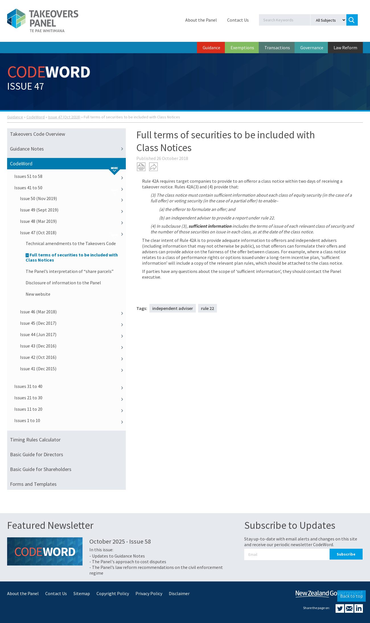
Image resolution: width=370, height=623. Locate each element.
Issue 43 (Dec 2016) (73, 346)
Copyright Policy (112, 593)
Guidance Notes (68, 149)
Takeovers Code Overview (37, 134)
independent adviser (172, 308)
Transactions (277, 47)
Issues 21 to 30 (70, 398)
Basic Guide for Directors (36, 454)
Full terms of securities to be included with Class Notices (72, 257)
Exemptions (242, 47)
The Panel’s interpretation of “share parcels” (70, 271)
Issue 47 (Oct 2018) (64, 117)
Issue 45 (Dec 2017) (73, 323)
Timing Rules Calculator (35, 439)
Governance (311, 47)
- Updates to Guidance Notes (117, 556)
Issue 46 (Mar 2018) (73, 312)
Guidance (211, 47)
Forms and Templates (33, 484)
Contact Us (238, 20)
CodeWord (35, 117)
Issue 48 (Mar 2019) (73, 221)
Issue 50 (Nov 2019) (73, 198)
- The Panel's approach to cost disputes (127, 561)
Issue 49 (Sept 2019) (73, 210)
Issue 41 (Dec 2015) (73, 369)
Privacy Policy (148, 593)
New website (38, 294)
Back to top (351, 596)
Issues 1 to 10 (70, 420)
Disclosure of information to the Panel (63, 282)
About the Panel (201, 20)
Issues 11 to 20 (70, 409)
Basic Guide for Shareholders (40, 469)
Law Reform (345, 47)
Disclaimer (179, 593)
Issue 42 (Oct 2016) (73, 357)
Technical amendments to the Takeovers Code (71, 243)
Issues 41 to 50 (70, 188)
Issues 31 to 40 (70, 386)
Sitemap (81, 593)
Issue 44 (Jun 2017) (73, 334)
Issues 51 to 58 (70, 176)
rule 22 (207, 308)
